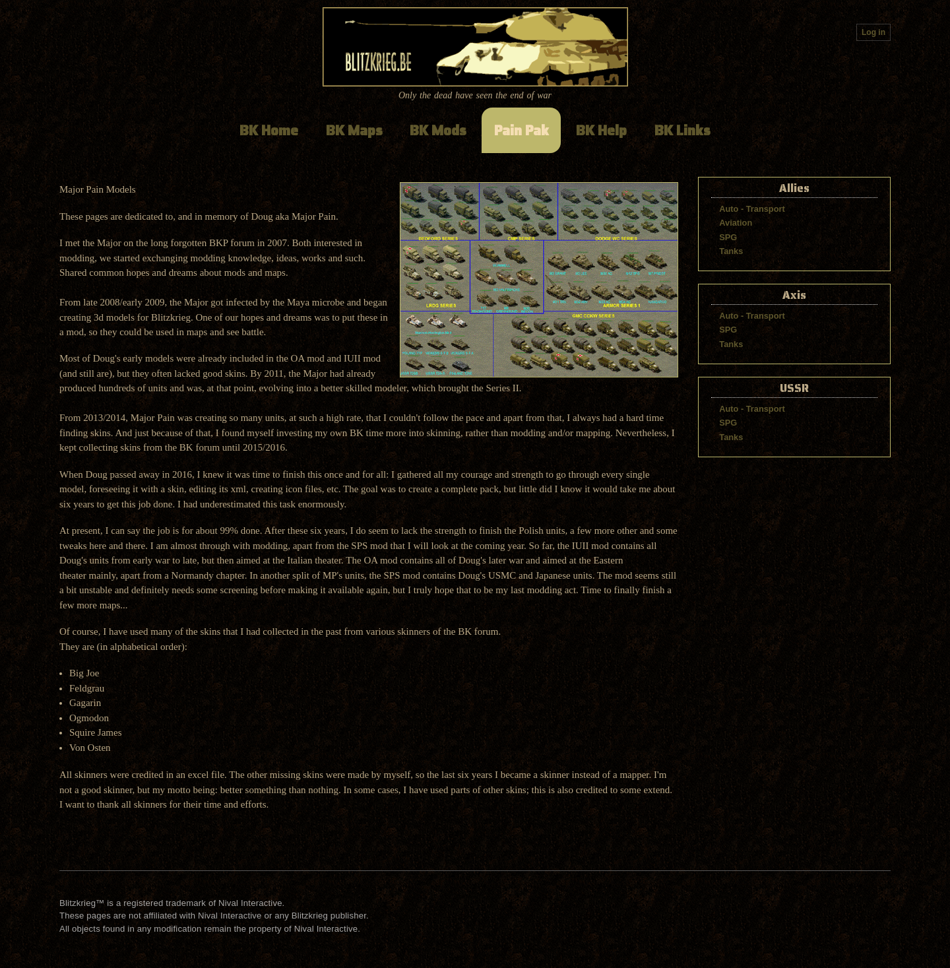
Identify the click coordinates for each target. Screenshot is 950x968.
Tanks (731, 251)
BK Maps (354, 130)
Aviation (735, 223)
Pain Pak (521, 130)
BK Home (268, 130)
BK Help (601, 130)
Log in (873, 32)
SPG (728, 237)
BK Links (682, 130)
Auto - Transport (751, 209)
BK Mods (438, 130)
